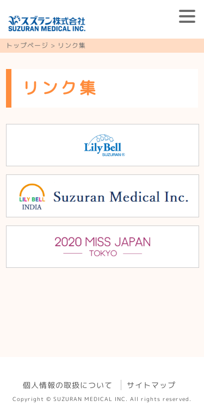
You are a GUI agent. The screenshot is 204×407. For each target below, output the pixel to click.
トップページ (27, 45)
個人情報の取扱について (68, 385)
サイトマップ (151, 385)
